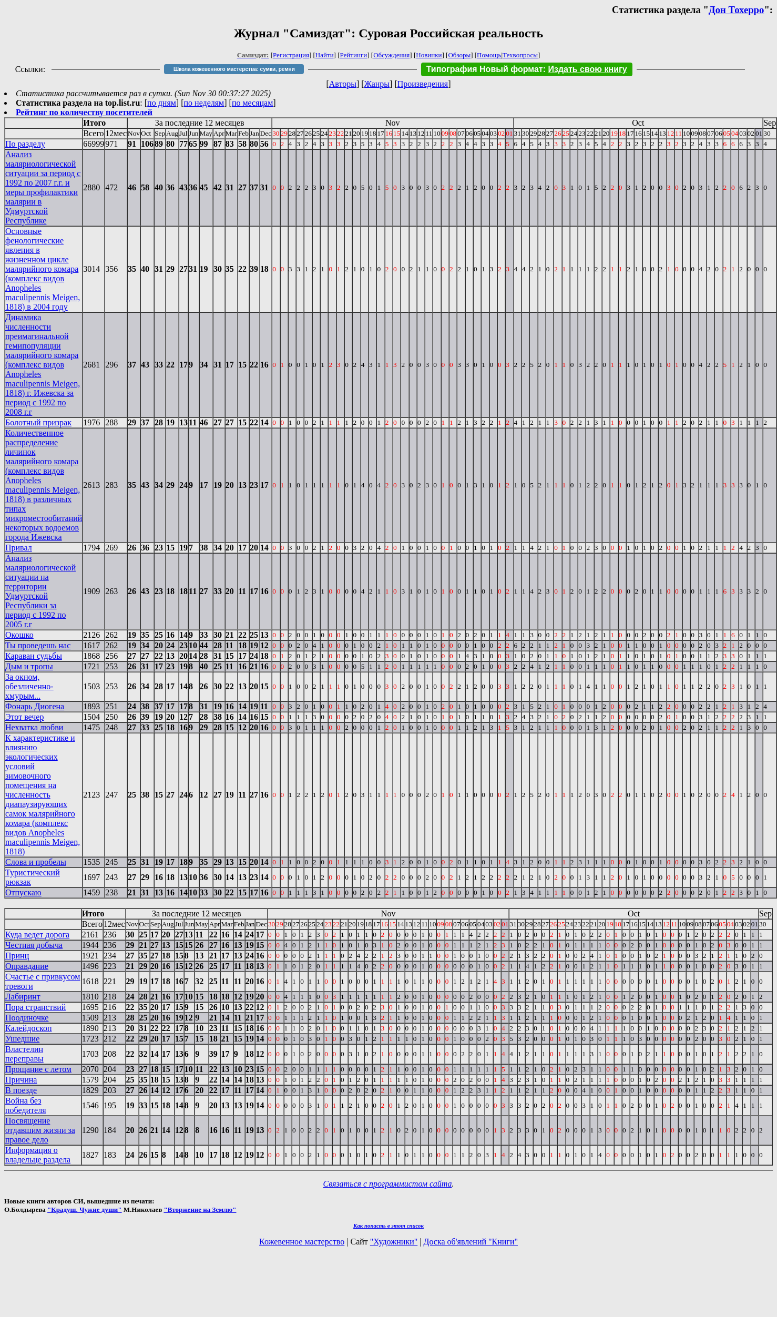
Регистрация (291, 55)
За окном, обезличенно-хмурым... (29, 686)
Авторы (342, 83)
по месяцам (252, 102)
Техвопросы (520, 55)
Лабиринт (22, 996)
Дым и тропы (29, 666)
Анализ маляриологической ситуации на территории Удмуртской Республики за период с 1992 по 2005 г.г (40, 591)
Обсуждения (391, 55)
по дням (161, 102)
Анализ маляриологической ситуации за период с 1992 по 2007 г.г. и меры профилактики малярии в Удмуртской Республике (42, 187)
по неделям (204, 102)
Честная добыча (34, 945)
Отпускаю (23, 892)
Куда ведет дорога (37, 934)
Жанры (377, 83)
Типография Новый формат (484, 69)
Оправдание (26, 966)
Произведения (422, 83)
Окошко (19, 634)
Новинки (429, 55)
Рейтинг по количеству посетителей (84, 112)
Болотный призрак (38, 422)
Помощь (489, 55)
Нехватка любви (34, 727)
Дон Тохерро (736, 9)
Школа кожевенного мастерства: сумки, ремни (234, 69)
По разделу (25, 143)
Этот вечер (24, 716)
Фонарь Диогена (34, 706)
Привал (18, 547)
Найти (324, 55)
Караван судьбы (33, 655)
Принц (17, 955)
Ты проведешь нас (37, 645)
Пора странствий (35, 1007)
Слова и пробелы (35, 861)
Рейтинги (353, 55)
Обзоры (459, 55)
